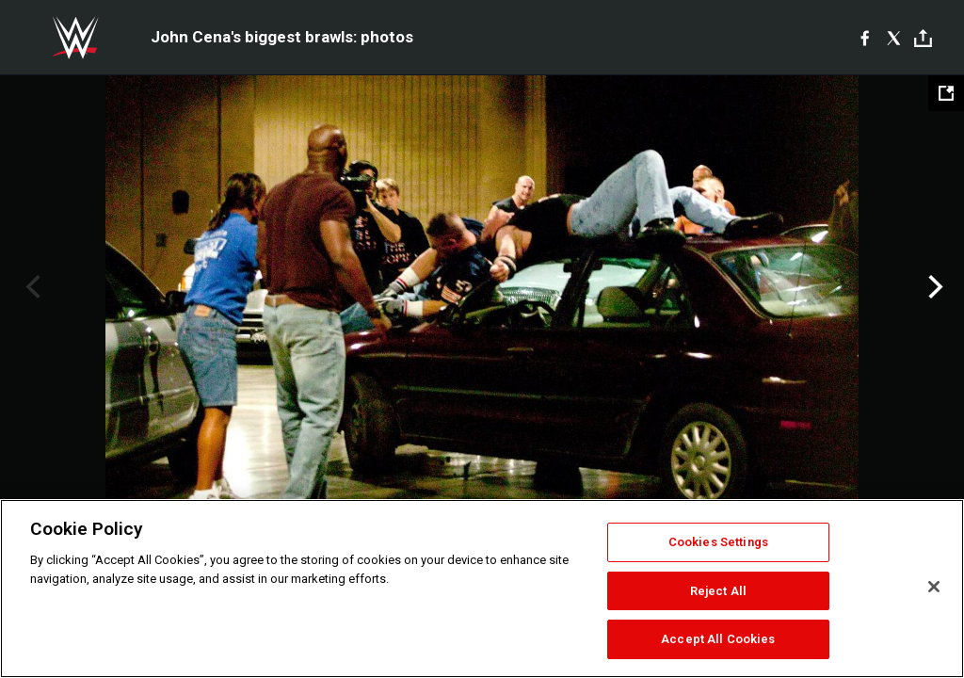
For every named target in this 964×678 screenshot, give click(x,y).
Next (933, 287)
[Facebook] (864, 37)
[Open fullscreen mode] (946, 93)
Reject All (718, 591)
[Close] (934, 586)
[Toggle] (923, 38)
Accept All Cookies (718, 639)
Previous (30, 287)
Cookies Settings (718, 542)
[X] (893, 37)
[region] (482, 588)
